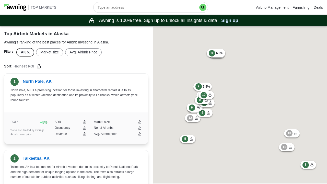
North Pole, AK (37, 81)
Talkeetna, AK (36, 158)
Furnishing (301, 7)
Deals (318, 7)
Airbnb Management (272, 7)
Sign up (229, 20)
